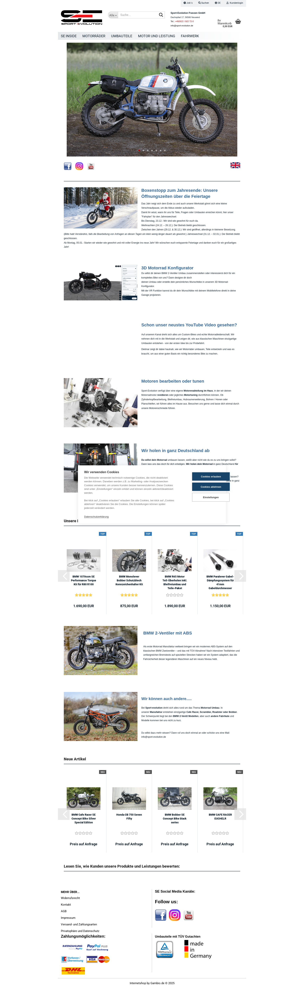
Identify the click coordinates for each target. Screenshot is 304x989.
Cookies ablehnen (201, 486)
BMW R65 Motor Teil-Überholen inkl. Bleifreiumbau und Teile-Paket (174, 583)
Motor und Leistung (156, 36)
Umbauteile (121, 36)
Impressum (68, 919)
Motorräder (93, 36)
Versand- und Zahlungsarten (79, 925)
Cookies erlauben (201, 476)
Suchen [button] (203, 3)
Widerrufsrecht (70, 899)
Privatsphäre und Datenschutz (80, 932)
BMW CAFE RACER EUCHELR (220, 817)
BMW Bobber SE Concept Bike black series (175, 819)
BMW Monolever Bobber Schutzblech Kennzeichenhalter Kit (129, 581)
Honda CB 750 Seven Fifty (129, 817)
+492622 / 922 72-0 (184, 21)
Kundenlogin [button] (234, 3)
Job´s (188, 3)
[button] (218, 3)
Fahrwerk (190, 36)
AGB (63, 912)
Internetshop (138, 984)
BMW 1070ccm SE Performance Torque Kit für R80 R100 (83, 581)
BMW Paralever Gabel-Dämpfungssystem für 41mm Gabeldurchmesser (220, 583)
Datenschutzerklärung (96, 516)
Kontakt (66, 905)
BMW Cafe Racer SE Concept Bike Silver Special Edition (84, 819)
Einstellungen (200, 497)
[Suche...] (113, 14)
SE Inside (69, 36)
